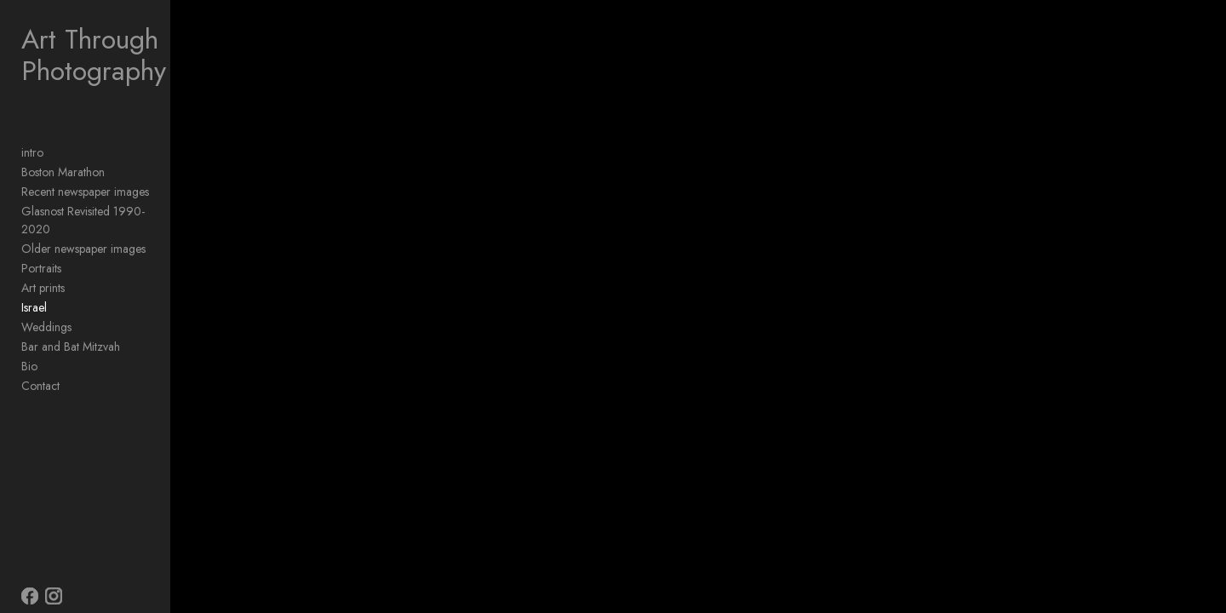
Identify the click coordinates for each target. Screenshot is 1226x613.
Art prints (43, 269)
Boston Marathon (63, 171)
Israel (34, 289)
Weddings (46, 309)
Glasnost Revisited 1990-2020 (97, 211)
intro (32, 152)
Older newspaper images (83, 230)
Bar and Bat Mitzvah (70, 328)
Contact (40, 367)
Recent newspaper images (85, 191)
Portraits (41, 250)
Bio (29, 348)
